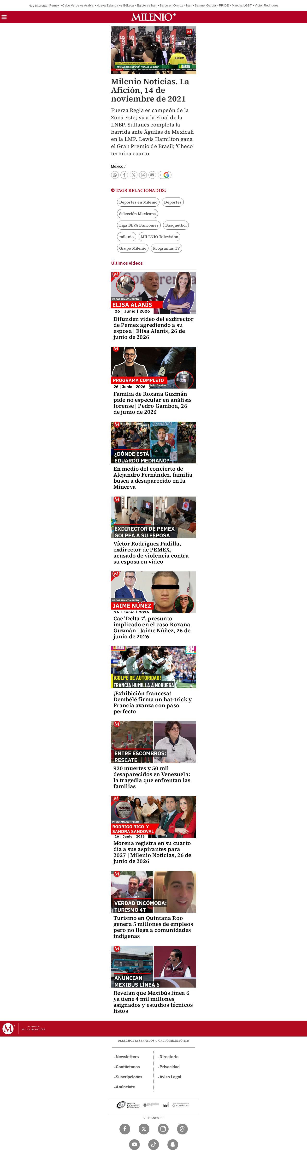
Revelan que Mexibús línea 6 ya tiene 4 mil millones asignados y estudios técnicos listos (153, 1002)
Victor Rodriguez (266, 5)
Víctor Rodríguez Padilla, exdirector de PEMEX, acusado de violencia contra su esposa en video (151, 552)
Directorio (169, 1057)
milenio (126, 236)
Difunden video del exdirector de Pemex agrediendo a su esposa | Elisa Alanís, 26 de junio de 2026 (153, 328)
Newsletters (127, 1057)
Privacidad (169, 1067)
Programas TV (166, 248)
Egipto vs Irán (147, 5)
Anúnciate (125, 1087)
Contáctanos (128, 1067)
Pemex (54, 5)
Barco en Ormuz (171, 5)
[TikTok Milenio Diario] (153, 1144)
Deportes (173, 202)
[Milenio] (153, 17)
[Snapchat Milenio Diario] (172, 1144)
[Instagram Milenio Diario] (163, 1129)
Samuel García (205, 5)
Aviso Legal (170, 1077)
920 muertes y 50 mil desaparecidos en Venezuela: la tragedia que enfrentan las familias (152, 777)
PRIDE (224, 5)
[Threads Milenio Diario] (182, 1129)
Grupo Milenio (133, 248)
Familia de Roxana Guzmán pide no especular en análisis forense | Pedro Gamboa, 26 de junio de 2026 (152, 403)
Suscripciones (129, 1077)
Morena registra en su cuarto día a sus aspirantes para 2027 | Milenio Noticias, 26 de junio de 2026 (152, 852)
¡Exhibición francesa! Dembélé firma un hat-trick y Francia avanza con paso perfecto (152, 702)
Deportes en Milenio (138, 202)
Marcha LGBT (242, 5)
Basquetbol (176, 225)
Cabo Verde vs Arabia (78, 5)
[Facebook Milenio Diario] (124, 1129)
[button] (4, 19)
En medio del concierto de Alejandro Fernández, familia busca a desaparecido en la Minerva (153, 478)
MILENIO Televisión (159, 236)
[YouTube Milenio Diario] (134, 1144)
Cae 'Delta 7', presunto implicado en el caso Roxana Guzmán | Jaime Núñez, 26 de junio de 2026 (151, 627)
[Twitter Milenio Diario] (144, 1129)
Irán (188, 5)
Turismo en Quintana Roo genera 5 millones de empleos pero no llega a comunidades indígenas (153, 927)
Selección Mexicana (137, 213)
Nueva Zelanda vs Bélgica (115, 5)
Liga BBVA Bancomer (139, 225)
